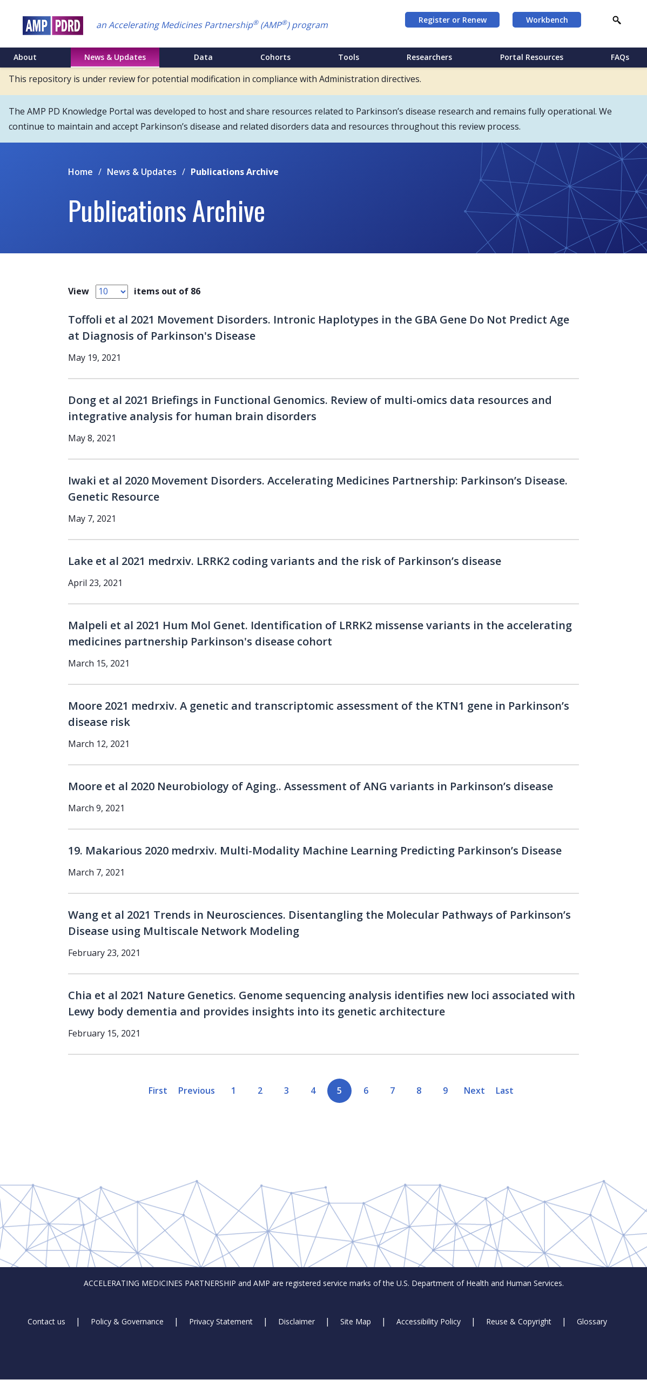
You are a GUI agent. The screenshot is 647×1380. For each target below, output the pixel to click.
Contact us (46, 1321)
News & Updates (142, 172)
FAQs (620, 57)
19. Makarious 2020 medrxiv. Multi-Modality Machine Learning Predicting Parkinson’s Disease (315, 850)
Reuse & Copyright (518, 1321)
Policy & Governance (127, 1321)
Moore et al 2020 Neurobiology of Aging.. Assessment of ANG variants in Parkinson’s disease (310, 786)
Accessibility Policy (428, 1321)
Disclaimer (296, 1321)
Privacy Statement (221, 1321)
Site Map (355, 1321)
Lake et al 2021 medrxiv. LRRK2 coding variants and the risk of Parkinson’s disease (284, 561)
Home (80, 172)
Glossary (592, 1321)
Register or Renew (453, 20)
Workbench (547, 20)
